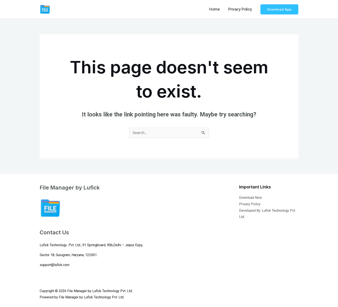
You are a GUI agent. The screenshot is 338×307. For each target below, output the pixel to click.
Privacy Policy (240, 9)
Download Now (250, 198)
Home (215, 9)
